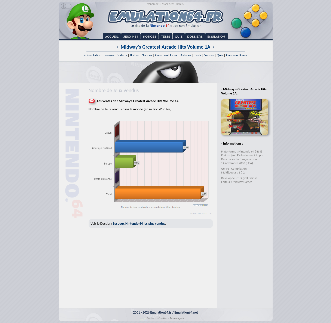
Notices (147, 55)
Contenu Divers (236, 55)
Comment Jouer (166, 55)
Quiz (220, 55)
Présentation (92, 55)
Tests (197, 55)
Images (109, 55)
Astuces (185, 55)
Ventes (209, 55)
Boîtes (134, 55)
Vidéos (122, 55)
